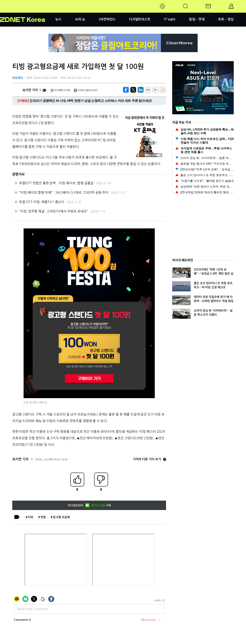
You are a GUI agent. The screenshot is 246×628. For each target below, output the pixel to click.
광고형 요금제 (61, 517)
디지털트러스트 (139, 19)
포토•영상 (226, 19)
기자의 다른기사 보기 (86, 90)
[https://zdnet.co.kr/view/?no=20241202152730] (126, 90)
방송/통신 (17, 77)
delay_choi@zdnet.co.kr (51, 459)
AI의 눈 (80, 19)
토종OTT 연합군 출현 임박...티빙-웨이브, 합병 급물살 (56, 183)
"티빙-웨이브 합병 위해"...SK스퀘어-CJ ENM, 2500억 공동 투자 (63, 192)
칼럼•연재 (197, 19)
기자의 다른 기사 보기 (149, 459)
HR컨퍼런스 (107, 19)
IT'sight (169, 19)
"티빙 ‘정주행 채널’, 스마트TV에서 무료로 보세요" (53, 211)
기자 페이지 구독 (60, 90)
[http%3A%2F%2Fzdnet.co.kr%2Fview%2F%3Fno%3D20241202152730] (141, 90)
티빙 (30, 517)
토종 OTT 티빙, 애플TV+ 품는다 (41, 201)
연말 (43, 517)
